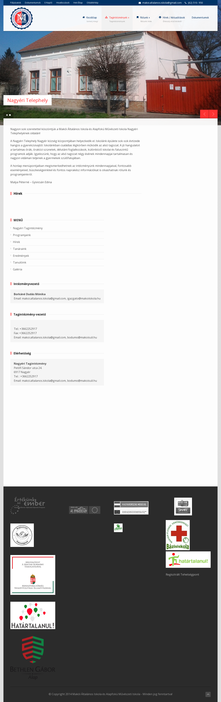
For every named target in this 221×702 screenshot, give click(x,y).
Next (213, 114)
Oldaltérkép (92, 2)
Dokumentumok (33, 2)
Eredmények (21, 256)
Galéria (17, 269)
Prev (204, 114)
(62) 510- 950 (195, 2)
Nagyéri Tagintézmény (28, 228)
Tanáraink (19, 249)
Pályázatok (15, 2)
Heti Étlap (78, 2)
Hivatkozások (62, 2)
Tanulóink (19, 262)
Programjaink (22, 235)
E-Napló (48, 2)
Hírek (16, 242)
